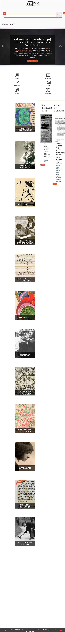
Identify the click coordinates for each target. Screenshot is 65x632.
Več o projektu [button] (32, 61)
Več (43, 164)
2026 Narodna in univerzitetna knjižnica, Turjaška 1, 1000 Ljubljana (34, 630)
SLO (3, 24)
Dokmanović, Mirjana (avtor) (59, 165)
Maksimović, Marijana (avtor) (59, 170)
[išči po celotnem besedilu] (60, 14)
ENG (6, 24)
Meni (12, 24)
